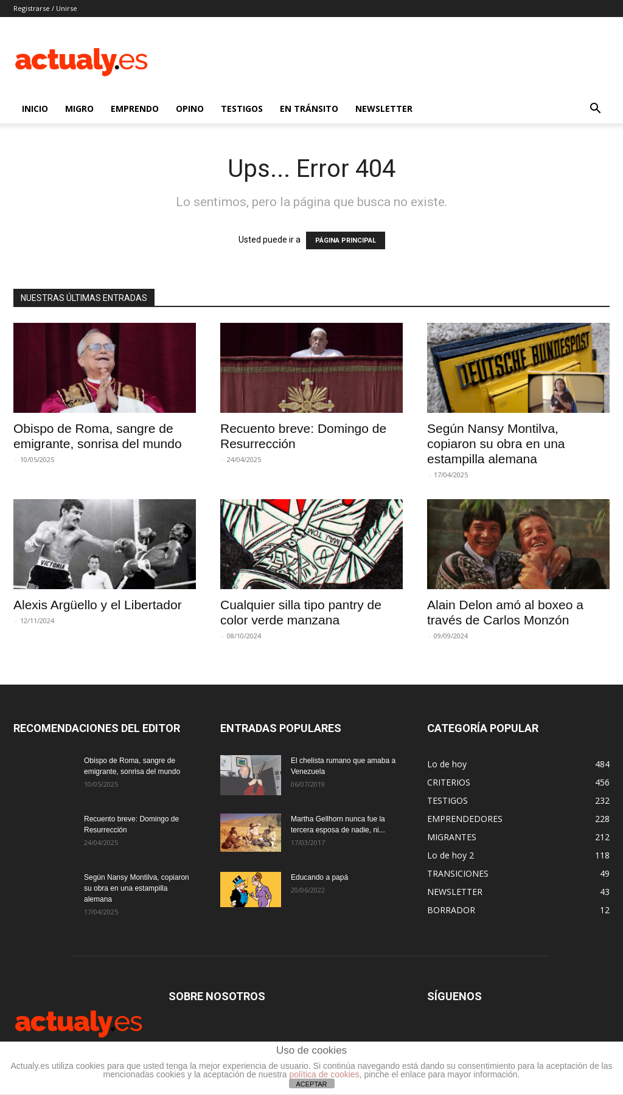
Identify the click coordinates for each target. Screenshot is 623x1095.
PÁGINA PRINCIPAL (345, 240)
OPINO (190, 108)
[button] (595, 110)
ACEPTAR (311, 1084)
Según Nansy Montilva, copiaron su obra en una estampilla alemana (496, 443)
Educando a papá (319, 877)
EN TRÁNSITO (309, 108)
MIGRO (79, 108)
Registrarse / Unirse (45, 8)
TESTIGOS (242, 108)
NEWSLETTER (383, 108)
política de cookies (324, 1074)
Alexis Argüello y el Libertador (97, 605)
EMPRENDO (135, 108)
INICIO (35, 108)
